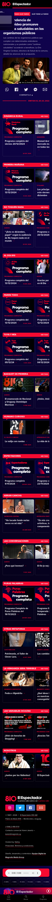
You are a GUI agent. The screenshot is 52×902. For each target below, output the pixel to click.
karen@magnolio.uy (13, 834)
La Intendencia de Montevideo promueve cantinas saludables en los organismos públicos (23, 26)
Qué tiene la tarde (40, 14)
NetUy (17, 842)
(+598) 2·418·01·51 (12, 827)
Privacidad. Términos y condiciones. (19, 846)
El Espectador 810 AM (29, 815)
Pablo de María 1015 (13, 819)
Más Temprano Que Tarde (17, 14)
